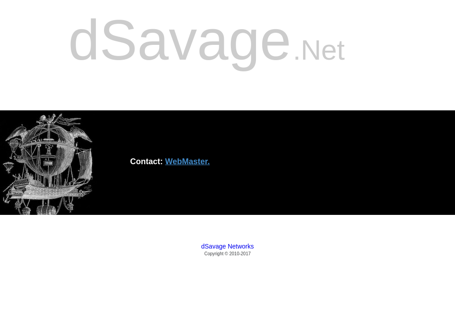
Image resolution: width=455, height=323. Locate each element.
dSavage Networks (227, 246)
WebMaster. (187, 161)
